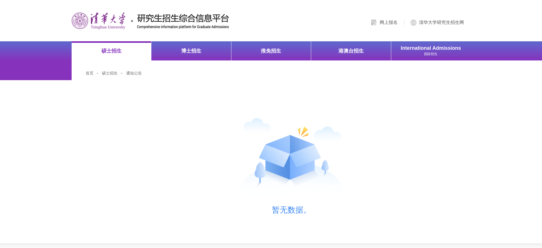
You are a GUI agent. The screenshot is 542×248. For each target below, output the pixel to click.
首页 (90, 73)
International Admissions (431, 50)
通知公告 (134, 73)
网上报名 (389, 22)
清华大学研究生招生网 (441, 22)
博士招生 (191, 50)
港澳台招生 (351, 50)
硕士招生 (111, 50)
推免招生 (271, 50)
